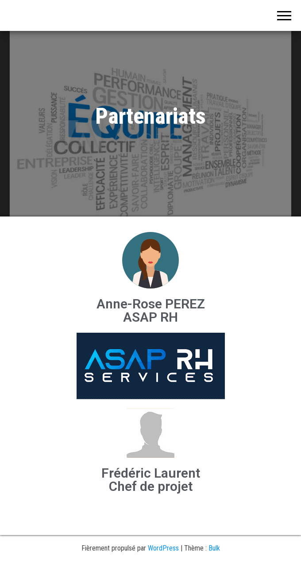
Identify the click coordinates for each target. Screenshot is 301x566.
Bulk (214, 548)
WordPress (163, 548)
